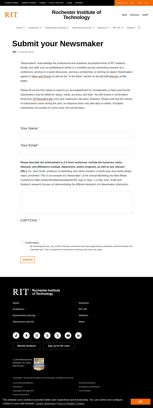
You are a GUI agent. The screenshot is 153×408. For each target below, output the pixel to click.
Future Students (11, 3)
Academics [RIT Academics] (18, 309)
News (124, 15)
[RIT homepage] (11, 14)
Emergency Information (89, 387)
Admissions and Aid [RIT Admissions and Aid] (23, 321)
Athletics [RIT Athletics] (83, 315)
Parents (42, 3)
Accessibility (84, 391)
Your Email (28, 145)
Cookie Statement (46, 403)
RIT (14, 52)
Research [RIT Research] (84, 303)
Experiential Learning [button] (55, 28)
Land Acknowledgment (23, 383)
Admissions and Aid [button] (81, 28)
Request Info (122, 3)
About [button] (19, 28)
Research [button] (102, 28)
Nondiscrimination (87, 383)
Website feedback (26, 346)
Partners (79, 3)
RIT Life (83, 309)
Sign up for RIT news (59, 346)
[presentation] (44, 230)
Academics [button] (33, 28)
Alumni (69, 3)
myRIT (145, 15)
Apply (139, 3)
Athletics (131, 28)
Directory (134, 15)
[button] (139, 27)
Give (146, 3)
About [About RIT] (16, 303)
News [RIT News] (82, 321)
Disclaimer (17, 387)
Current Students (28, 3)
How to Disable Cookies (71, 403)
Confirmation (32, 242)
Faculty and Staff (56, 3)
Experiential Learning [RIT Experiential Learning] (24, 315)
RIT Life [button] (116, 28)
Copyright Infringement (23, 391)
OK (140, 401)
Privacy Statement (21, 395)
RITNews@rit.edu (43, 99)
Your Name (29, 128)
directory (114, 76)
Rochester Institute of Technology (76, 14)
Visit (132, 3)
